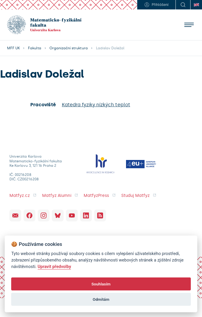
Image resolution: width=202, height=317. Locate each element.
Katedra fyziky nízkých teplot (96, 104)
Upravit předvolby (54, 266)
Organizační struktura (68, 48)
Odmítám (101, 299)
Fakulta (34, 48)
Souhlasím (100, 284)
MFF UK (13, 48)
